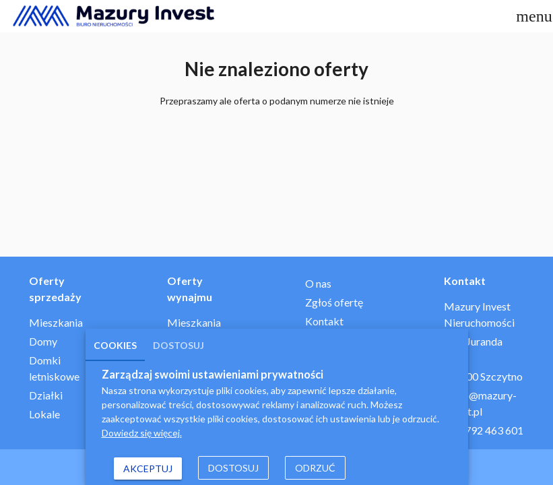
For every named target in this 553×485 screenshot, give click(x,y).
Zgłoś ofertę (334, 302)
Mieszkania (56, 322)
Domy (43, 341)
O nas (318, 283)
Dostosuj (178, 345)
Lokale (44, 414)
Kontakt (324, 321)
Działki (46, 395)
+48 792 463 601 (483, 430)
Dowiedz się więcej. (142, 433)
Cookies (115, 345)
